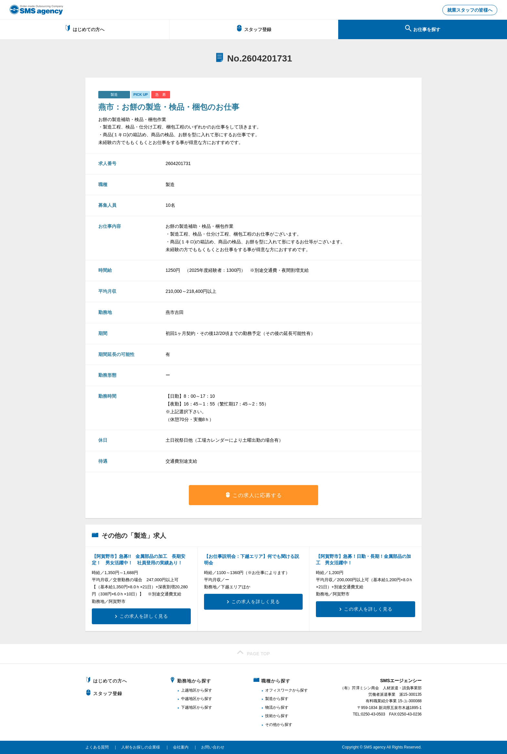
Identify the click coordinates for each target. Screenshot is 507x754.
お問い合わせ (212, 747)
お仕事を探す (422, 28)
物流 (269, 707)
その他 (271, 724)
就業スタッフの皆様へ (469, 10)
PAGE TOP (253, 652)
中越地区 (189, 698)
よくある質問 (97, 747)
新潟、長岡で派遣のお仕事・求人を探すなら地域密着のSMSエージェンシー (36, 10)
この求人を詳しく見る (144, 616)
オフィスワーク (278, 690)
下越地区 (189, 707)
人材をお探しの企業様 (140, 747)
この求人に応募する (257, 495)
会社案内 (181, 747)
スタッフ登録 (253, 28)
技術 (269, 716)
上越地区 (189, 690)
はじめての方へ (84, 28)
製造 (269, 698)
